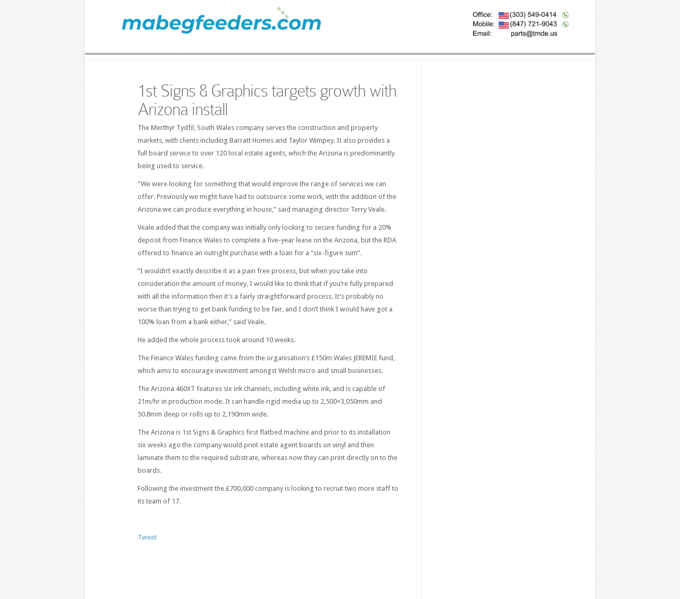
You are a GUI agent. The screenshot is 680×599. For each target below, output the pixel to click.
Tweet (147, 537)
